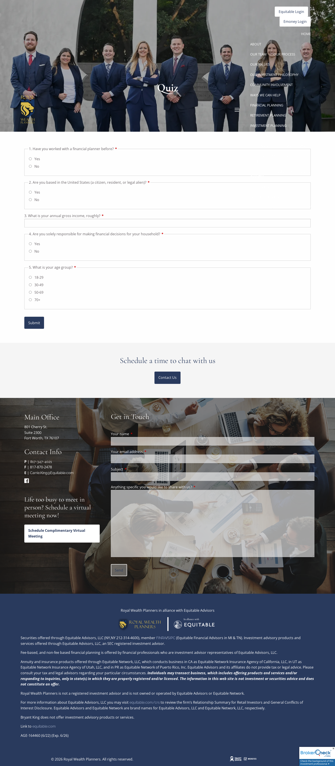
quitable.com (45, 726)
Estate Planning (264, 135)
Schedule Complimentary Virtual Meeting (56, 533)
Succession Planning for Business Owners (280, 174)
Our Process (284, 54)
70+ (37, 299)
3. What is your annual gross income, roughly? (80, 215)
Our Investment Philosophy (274, 74)
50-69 (38, 292)
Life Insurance (262, 187)
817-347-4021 (41, 462)
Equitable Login (291, 11)
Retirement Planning (268, 115)
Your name (137, 434)
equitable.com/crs (144, 702)
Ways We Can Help (265, 95)
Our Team (258, 54)
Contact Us (167, 377)
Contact (303, 207)
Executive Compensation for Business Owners (275, 159)
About (255, 44)
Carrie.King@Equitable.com (52, 473)
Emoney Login (295, 21)
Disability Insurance (267, 197)
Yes (37, 243)
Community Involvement (271, 85)
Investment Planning (268, 125)
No (36, 251)
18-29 (38, 277)
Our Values (260, 64)
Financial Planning (266, 105)
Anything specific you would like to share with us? (151, 487)
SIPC (172, 638)
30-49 (38, 284)
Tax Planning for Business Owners (280, 146)
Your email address (144, 451)
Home (306, 34)
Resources (280, 207)
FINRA (161, 638)
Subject (134, 469)
